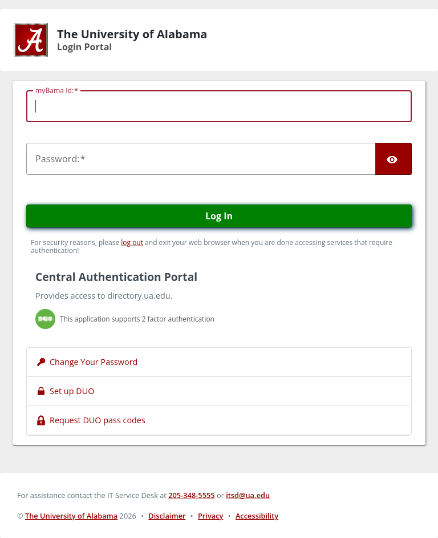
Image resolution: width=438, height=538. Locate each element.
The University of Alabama (71, 516)
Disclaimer (166, 516)
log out (132, 242)
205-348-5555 (191, 495)
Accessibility (257, 516)
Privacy (210, 516)
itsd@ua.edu (248, 495)
